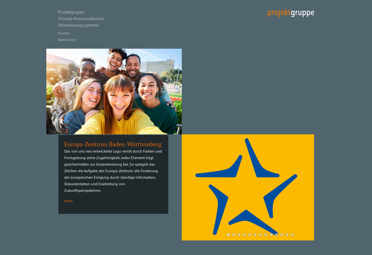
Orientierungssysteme (78, 25)
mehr (68, 200)
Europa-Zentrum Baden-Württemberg (113, 144)
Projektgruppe (71, 12)
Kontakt (64, 33)
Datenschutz (67, 39)
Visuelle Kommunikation (81, 18)
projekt (291, 13)
